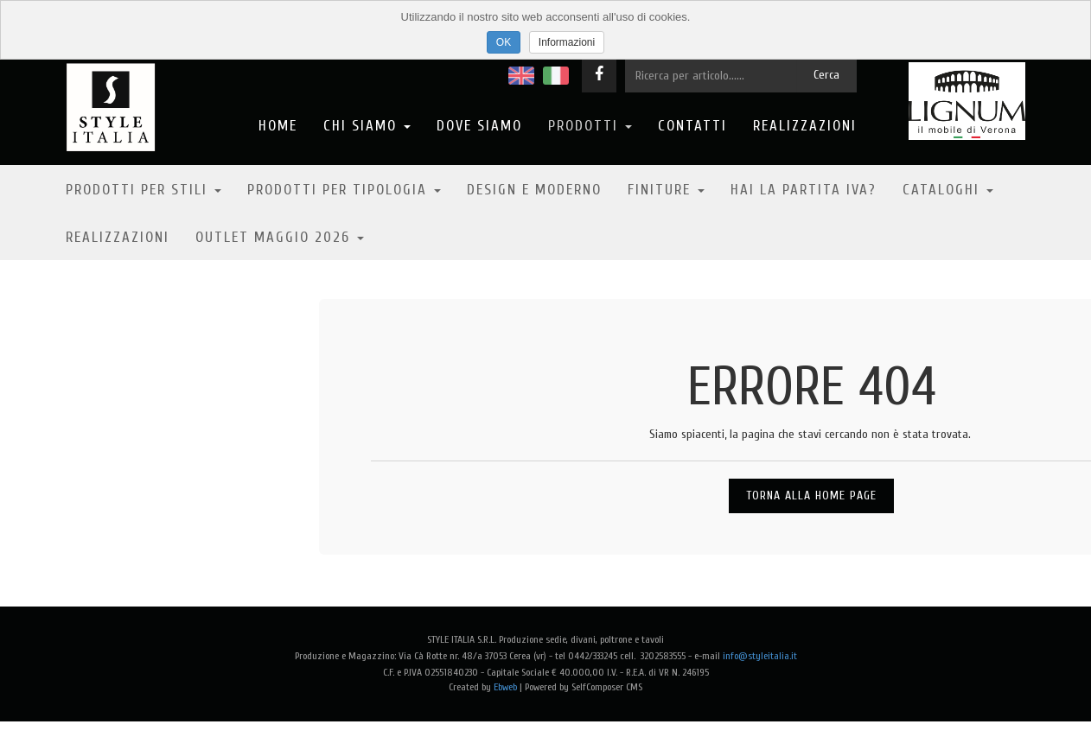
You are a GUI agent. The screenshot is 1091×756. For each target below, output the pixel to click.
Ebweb (505, 687)
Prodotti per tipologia (344, 189)
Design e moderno (534, 189)
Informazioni (567, 42)
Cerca (826, 74)
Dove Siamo (479, 126)
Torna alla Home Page (811, 495)
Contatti (692, 126)
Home (277, 126)
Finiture (666, 189)
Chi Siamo (367, 126)
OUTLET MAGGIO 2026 (279, 237)
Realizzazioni (805, 126)
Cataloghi (948, 189)
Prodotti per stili (143, 189)
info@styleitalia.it (760, 656)
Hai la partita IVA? (804, 189)
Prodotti (590, 126)
